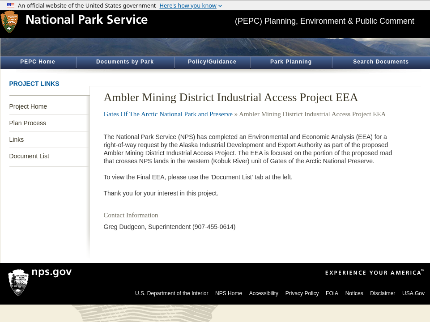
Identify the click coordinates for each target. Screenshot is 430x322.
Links (16, 139)
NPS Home (228, 293)
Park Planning (291, 62)
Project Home (28, 106)
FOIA (332, 293)
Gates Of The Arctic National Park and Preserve (168, 114)
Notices (354, 293)
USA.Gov (413, 293)
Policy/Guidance (212, 62)
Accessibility (263, 293)
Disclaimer (382, 293)
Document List (29, 156)
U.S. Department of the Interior (171, 293)
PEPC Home (37, 62)
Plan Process (27, 123)
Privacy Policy (302, 293)
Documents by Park (125, 62)
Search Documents (381, 62)
